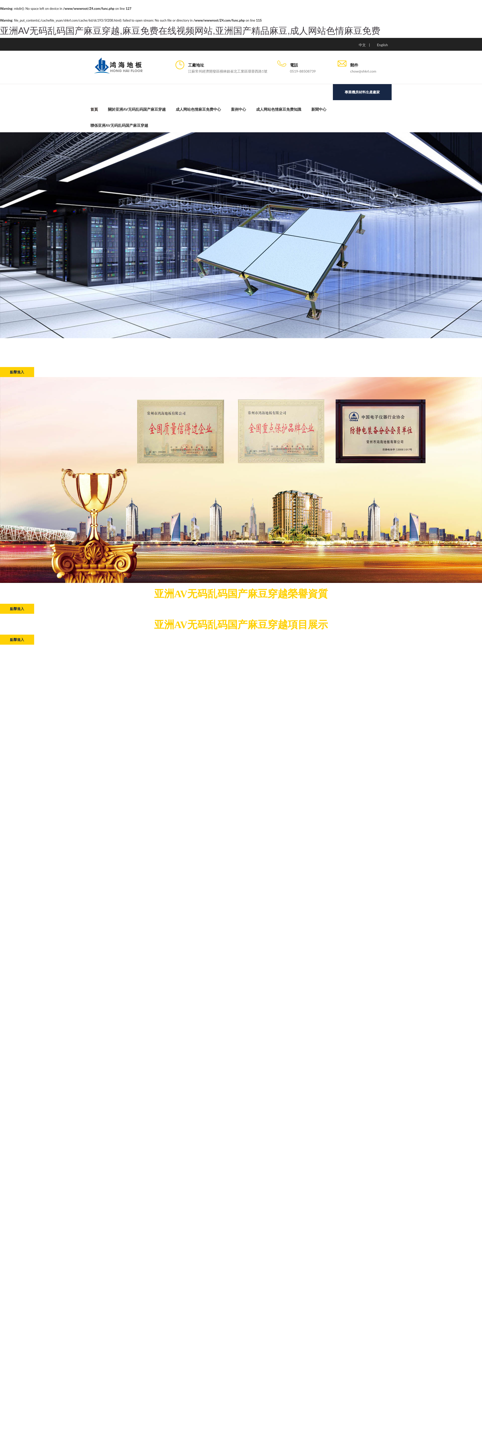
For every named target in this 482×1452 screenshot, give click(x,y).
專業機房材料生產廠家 (362, 92)
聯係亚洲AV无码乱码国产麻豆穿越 (119, 125)
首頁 (94, 109)
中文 (362, 45)
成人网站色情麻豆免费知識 (278, 109)
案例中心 (238, 109)
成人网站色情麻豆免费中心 (198, 109)
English (382, 45)
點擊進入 (17, 372)
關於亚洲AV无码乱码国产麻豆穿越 (137, 109)
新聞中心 (318, 109)
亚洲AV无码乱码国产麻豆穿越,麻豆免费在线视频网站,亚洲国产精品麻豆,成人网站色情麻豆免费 (190, 31)
